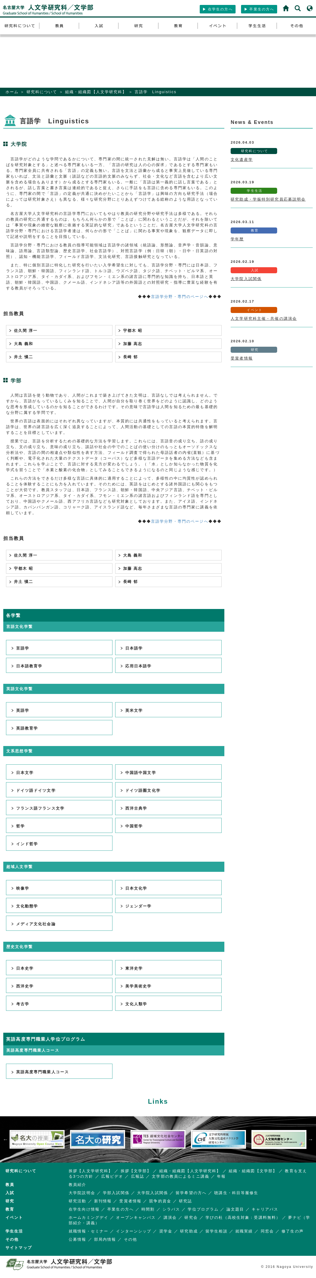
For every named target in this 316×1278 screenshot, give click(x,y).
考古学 (19, 1004)
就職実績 (244, 1231)
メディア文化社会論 (33, 924)
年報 (221, 1176)
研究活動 (77, 1201)
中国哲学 (131, 826)
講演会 (170, 1217)
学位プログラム (203, 1209)
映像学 (19, 888)
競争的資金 (160, 1201)
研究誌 (185, 1201)
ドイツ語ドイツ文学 (33, 790)
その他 (130, 1239)
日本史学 (22, 968)
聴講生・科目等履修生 (236, 1193)
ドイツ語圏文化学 (140, 790)
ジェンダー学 (136, 906)
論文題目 (235, 1209)
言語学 (19, 648)
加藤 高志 (129, 343)
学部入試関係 (116, 1193)
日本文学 (22, 772)
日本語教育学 (26, 666)
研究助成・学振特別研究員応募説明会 (268, 199)
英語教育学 (24, 728)
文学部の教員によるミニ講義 (180, 1176)
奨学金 (165, 1231)
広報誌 (137, 1176)
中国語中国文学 (138, 772)
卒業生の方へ (259, 9)
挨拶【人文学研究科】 (91, 1171)
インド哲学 (24, 844)
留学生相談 (216, 1231)
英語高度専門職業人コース (39, 1072)
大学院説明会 (82, 1193)
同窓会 (267, 1231)
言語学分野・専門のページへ (179, 296)
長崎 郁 (126, 357)
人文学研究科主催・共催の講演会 (264, 318)
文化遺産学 (242, 159)
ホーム (12, 92)
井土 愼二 (19, 357)
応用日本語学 (136, 666)
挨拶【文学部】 (136, 1171)
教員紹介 (77, 1184)
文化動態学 (24, 906)
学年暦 (237, 239)
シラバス (171, 1209)
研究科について (42, 92)
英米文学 (131, 710)
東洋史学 (131, 968)
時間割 (148, 1209)
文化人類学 (133, 1004)
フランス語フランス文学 (37, 808)
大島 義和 (19, 343)
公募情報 (77, 1239)
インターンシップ (133, 1231)
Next (310, 1139)
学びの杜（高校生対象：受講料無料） (242, 1217)
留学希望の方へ (191, 1193)
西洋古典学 (133, 808)
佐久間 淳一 (22, 330)
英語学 (19, 710)
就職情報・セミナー (88, 1231)
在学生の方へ (217, 9)
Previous (5, 1139)
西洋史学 (22, 986)
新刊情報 (103, 1201)
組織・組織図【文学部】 (253, 1171)
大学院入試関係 (246, 279)
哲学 (17, 826)
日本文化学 (133, 888)
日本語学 (131, 648)
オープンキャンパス (136, 1217)
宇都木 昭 (129, 330)
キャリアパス (265, 1209)
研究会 (191, 1217)
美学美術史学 (136, 986)
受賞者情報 (242, 358)
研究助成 (189, 1231)
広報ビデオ (112, 1176)
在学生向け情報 (84, 1209)
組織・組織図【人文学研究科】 (96, 92)
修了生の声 (293, 1231)
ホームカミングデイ (88, 1217)
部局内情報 (105, 1239)
